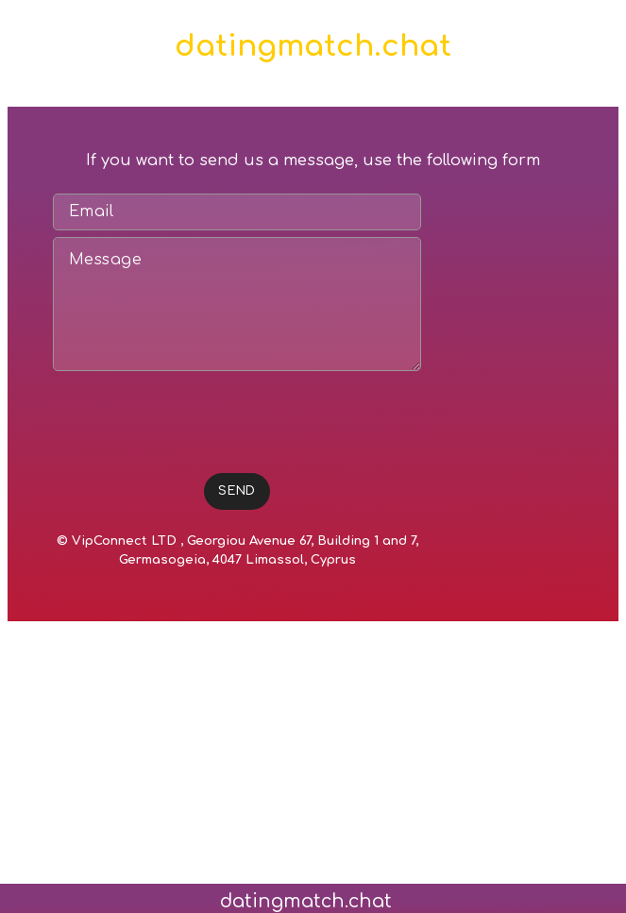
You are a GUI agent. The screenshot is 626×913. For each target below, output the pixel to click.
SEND (237, 491)
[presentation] (196, 414)
